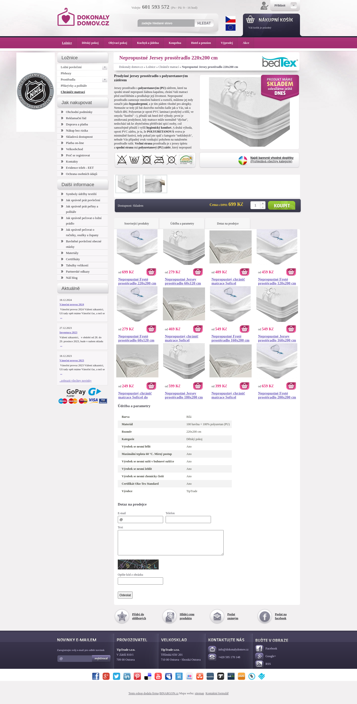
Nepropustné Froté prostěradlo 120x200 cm (277, 281)
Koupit (281, 205)
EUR (231, 27)
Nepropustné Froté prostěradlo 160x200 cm (230, 338)
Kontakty (69, 161)
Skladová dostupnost (77, 137)
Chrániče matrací (168, 67)
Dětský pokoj (93, 42)
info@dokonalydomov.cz (228, 654)
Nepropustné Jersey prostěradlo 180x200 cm (184, 395)
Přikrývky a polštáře (74, 85)
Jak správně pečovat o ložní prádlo (81, 220)
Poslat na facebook (281, 620)
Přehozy (66, 73)
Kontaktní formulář (217, 698)
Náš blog (69, 278)
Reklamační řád (73, 118)
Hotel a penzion (203, 42)
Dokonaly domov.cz (131, 67)
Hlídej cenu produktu (187, 620)
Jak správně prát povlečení (80, 200)
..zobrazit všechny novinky (75, 380)
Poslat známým (232, 620)
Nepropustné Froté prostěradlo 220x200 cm (137, 281)
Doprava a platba (74, 124)
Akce (246, 42)
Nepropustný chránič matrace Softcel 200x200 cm (228, 281)
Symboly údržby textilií (78, 194)
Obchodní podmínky (76, 112)
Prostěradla (84, 80)
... (61, 317)
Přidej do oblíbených (139, 620)
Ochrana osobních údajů (79, 174)
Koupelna (177, 42)
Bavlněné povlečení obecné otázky (81, 244)
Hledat (203, 23)
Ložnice (151, 67)
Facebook (266, 653)
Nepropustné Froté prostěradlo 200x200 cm (277, 395)
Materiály (69, 253)
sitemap (199, 698)
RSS (263, 669)
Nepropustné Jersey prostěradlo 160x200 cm (277, 338)
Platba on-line (72, 143)
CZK (231, 19)
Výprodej (229, 42)
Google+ (265, 661)
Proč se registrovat (75, 155)
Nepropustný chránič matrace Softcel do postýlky (135, 395)
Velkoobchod (72, 149)
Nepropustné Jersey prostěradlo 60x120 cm (183, 281)
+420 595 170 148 (224, 662)
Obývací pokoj (120, 42)
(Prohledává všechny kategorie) (272, 159)
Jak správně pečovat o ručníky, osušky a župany (79, 232)
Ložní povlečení (84, 67)
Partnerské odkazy (75, 271)
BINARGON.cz (168, 698)
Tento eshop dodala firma (143, 698)
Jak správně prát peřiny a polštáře (79, 209)
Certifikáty (70, 259)
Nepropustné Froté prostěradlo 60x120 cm (136, 338)
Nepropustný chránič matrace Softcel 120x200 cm (228, 395)
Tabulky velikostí (74, 265)
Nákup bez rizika (74, 130)
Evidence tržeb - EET (77, 167)
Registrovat (101, 663)
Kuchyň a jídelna (150, 42)
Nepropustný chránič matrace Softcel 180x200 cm (181, 338)
